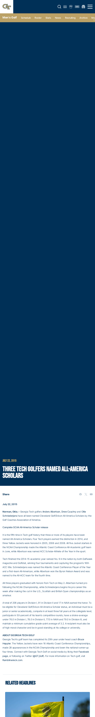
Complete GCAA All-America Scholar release (25, 527)
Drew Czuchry (68, 511)
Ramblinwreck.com (12, 660)
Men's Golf (9, 17)
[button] (59, 6)
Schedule (26, 17)
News (58, 17)
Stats (48, 17)
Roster (38, 17)
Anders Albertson (51, 511)
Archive (83, 17)
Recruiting (70, 17)
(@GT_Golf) (38, 656)
